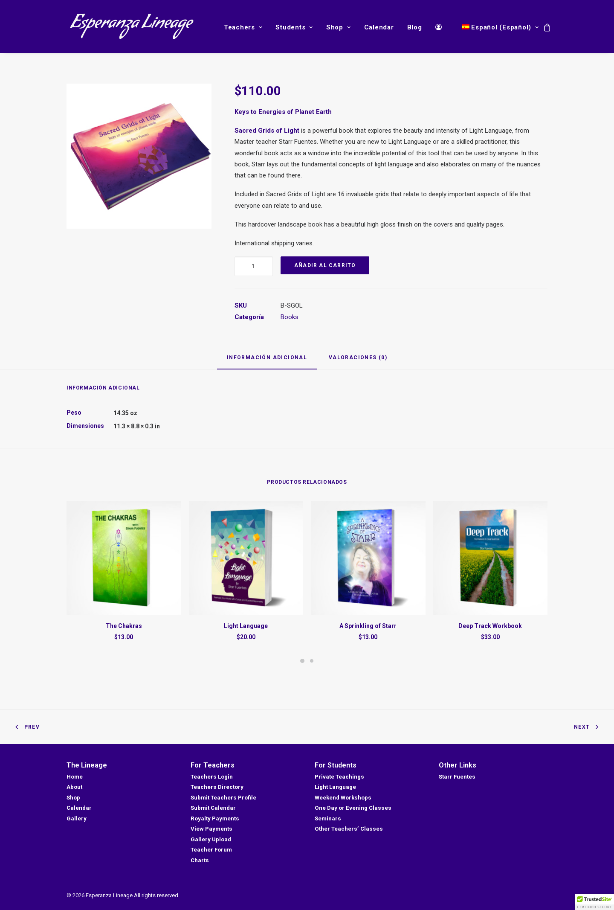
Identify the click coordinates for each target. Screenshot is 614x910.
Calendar (379, 27)
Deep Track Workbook (490, 625)
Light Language (246, 625)
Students (294, 27)
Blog (414, 27)
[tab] (267, 361)
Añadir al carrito (325, 265)
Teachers (243, 27)
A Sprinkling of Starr (368, 625)
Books (289, 317)
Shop (338, 27)
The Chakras (124, 625)
